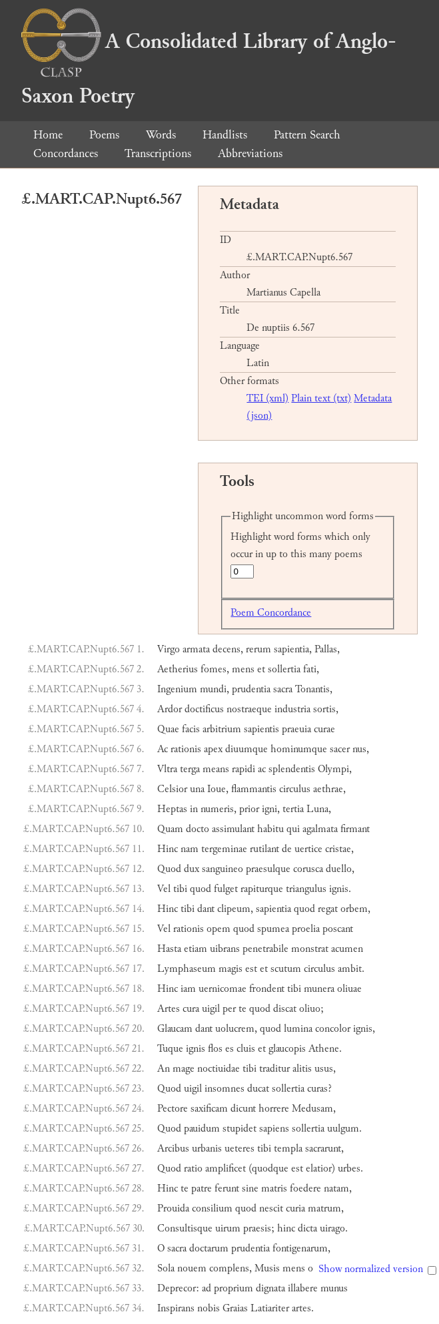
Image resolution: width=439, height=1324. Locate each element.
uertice (308, 849)
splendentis (291, 769)
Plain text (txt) (321, 398)
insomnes (224, 1088)
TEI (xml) (267, 398)
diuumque (246, 749)
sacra (282, 689)
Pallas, (327, 649)
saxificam (209, 1108)
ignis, (364, 1028)
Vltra (167, 769)
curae (324, 729)
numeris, (218, 809)
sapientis (261, 729)
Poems (104, 134)
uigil (211, 1008)
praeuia (296, 729)
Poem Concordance (270, 612)
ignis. (340, 889)
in (194, 809)
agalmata (320, 829)
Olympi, (335, 769)
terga (190, 769)
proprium (233, 1288)
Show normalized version (370, 1269)
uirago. (334, 1228)
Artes (168, 1008)
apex (213, 749)
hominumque (298, 749)
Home (48, 134)
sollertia (284, 669)
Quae (168, 729)
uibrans (225, 949)
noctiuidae (218, 1068)
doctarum (208, 1248)
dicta (307, 1228)
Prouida (173, 1208)
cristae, (339, 849)
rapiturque (261, 889)
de (287, 849)
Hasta (169, 949)
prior (249, 809)
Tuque (170, 1048)
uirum (227, 1228)
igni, (271, 809)
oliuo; (311, 1008)
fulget (226, 889)
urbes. (350, 1168)
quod (200, 889)
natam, (338, 1188)
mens (243, 669)
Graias (235, 1308)
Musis (267, 1268)
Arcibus (173, 1148)
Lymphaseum (186, 969)
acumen (347, 949)
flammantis (253, 789)
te (242, 1008)
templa (288, 1148)
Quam (170, 829)
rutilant (264, 849)
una (197, 789)
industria (292, 709)
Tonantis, (313, 689)
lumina (298, 1028)
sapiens (274, 1128)
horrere (273, 1108)
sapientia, (293, 649)
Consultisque (185, 1228)
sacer (340, 749)
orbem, (355, 909)
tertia (293, 809)
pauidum (202, 1128)
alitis (302, 1068)
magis (230, 969)
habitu (270, 829)
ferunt (227, 1188)
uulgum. (344, 1128)
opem (218, 929)
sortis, (325, 709)
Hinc (167, 849)
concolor (332, 1028)
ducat (258, 1088)
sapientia (273, 909)
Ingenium (177, 689)
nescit (271, 1208)
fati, (311, 669)
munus (334, 1288)
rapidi (243, 769)
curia (295, 1208)
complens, (230, 1268)
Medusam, (314, 1108)
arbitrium (222, 729)
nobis (208, 1308)
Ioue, (217, 789)
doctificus (204, 709)
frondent (266, 988)
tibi (180, 889)
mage (184, 1068)
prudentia (251, 689)
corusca (308, 869)
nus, (360, 749)
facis (191, 729)
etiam (195, 949)
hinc (286, 1228)
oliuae (349, 988)
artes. (303, 1308)
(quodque (268, 1168)
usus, (325, 1068)
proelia (306, 929)
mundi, (214, 689)
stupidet (239, 1128)
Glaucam (175, 1028)
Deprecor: (178, 1288)
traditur (274, 1068)
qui (293, 829)
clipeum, (235, 909)
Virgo (168, 649)
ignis (195, 1048)
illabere (303, 1288)
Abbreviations (250, 153)
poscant (337, 929)
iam (188, 988)
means (216, 769)
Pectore (172, 1108)
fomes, (215, 669)
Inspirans (176, 1308)
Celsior (172, 789)
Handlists (225, 134)
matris (274, 1188)
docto (197, 829)
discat (284, 1008)
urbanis (207, 1148)
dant (206, 909)
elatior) (320, 1168)
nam (190, 849)
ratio (193, 1168)
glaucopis (287, 1048)
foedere (305, 1188)
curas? (319, 1088)
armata (196, 649)
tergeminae (224, 849)
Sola (166, 1268)
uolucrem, (236, 1028)
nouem (192, 1268)
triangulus (306, 889)
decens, (228, 649)
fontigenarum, (301, 1248)
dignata (270, 1288)
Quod (169, 869)
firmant (355, 829)
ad (206, 1288)
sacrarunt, (324, 1148)
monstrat (309, 949)
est (251, 969)
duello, (340, 869)
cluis (245, 1048)
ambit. (351, 969)
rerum (258, 649)
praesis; (258, 1228)
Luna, (318, 809)
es (229, 1048)
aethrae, (329, 789)
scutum (285, 969)
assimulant (233, 829)
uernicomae (222, 988)
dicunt (243, 1108)
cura (191, 1008)
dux (191, 869)
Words (161, 134)
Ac (162, 749)
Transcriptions (158, 153)
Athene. (325, 1048)
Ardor (169, 709)
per (229, 1008)
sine (250, 1188)
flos (215, 1048)
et (261, 669)
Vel (164, 889)
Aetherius (177, 669)
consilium (212, 1208)
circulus (294, 789)
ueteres (239, 1148)
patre (201, 1188)
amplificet (225, 1168)
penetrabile (265, 949)
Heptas (172, 809)
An (163, 1068)
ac (262, 769)
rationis (186, 749)
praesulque (268, 869)
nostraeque (249, 709)
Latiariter (269, 1308)
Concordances (65, 153)
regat (328, 909)
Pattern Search (307, 134)
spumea (273, 929)
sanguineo (222, 869)
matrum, (326, 1208)
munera (319, 988)
